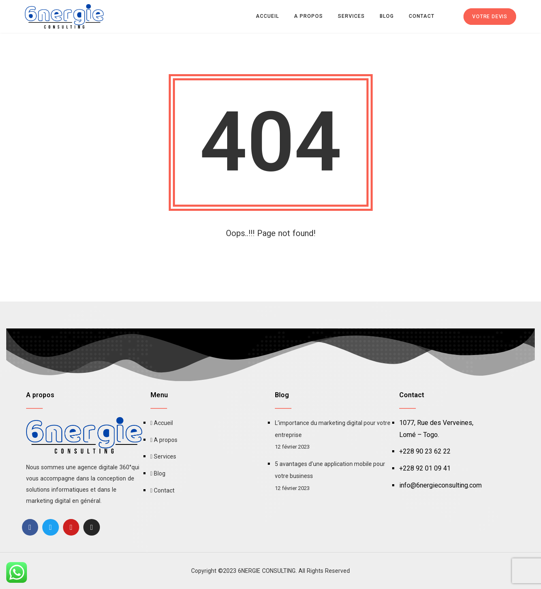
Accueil (267, 16)
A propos (308, 16)
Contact (421, 16)
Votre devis (489, 16)
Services (351, 16)
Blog (387, 16)
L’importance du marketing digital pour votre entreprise (333, 429)
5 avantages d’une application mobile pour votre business (330, 470)
